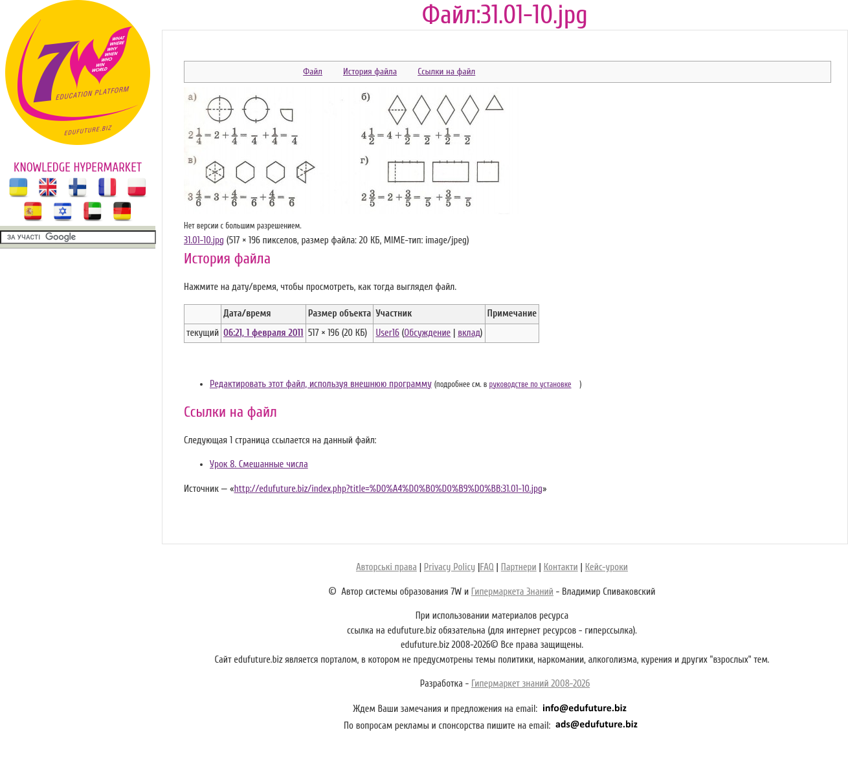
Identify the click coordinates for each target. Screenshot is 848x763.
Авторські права (386, 567)
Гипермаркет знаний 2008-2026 (530, 683)
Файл (312, 71)
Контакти (561, 567)
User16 (387, 332)
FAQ (486, 567)
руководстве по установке (530, 384)
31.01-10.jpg (204, 240)
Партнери (519, 567)
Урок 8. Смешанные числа (259, 464)
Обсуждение (427, 332)
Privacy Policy (449, 567)
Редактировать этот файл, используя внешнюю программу (321, 384)
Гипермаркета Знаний (512, 591)
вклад (469, 332)
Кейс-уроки (606, 567)
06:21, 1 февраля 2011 (263, 332)
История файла (370, 71)
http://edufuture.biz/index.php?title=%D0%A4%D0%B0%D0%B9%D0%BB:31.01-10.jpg (388, 488)
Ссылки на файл (446, 71)
